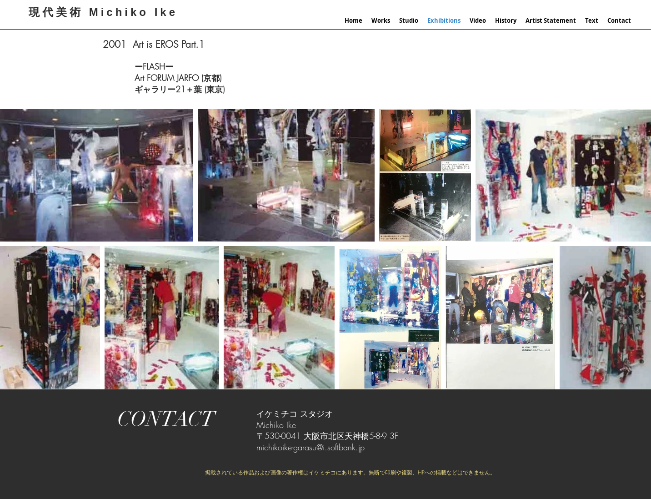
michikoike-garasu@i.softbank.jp (310, 447)
